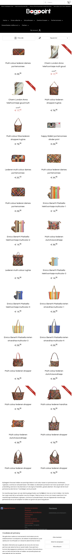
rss (33, 550)
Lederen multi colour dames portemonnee (18, 171)
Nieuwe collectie (30, 540)
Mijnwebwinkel (58, 550)
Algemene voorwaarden (32, 521)
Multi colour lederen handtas (54, 404)
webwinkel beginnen (40, 550)
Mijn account (35, 30)
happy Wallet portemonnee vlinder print (54, 137)
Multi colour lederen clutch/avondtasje (54, 238)
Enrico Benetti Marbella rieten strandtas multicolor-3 (18, 339)
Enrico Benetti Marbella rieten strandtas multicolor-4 (54, 339)
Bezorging (28, 510)
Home (6, 20)
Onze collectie (16, 20)
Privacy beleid (29, 523)
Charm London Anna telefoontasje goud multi (18, 101)
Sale (26, 542)
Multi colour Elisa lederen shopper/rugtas (18, 137)
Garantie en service (31, 518)
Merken (25, 25)
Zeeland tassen (43, 20)
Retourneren (29, 514)
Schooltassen (29, 20)
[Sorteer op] (53, 38)
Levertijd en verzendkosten (33, 512)
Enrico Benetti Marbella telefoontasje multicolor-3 (54, 272)
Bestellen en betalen (31, 508)
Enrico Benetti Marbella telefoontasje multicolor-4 (18, 305)
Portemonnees (57, 20)
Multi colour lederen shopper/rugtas (54, 101)
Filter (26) (18, 38)
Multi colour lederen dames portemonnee (18, 64)
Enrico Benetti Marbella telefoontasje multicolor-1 (54, 204)
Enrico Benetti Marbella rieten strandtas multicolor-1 (54, 305)
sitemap (30, 550)
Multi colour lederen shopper (18, 371)
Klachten (27, 516)
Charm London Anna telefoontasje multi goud (54, 64)
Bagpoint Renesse (8, 508)
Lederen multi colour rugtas (18, 270)
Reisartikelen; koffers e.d (11, 25)
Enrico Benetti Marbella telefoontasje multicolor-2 (18, 238)
